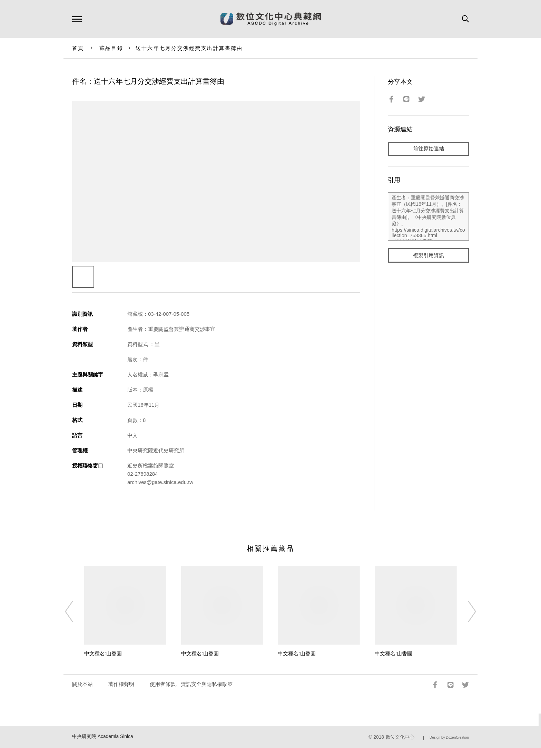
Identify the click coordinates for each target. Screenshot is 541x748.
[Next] (466, 611)
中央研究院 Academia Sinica (102, 736)
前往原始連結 (428, 149)
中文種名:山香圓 (103, 653)
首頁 (78, 48)
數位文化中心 (399, 737)
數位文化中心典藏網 (270, 19)
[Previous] (75, 611)
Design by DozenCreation (449, 737)
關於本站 (82, 684)
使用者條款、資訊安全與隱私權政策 (191, 684)
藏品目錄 (111, 48)
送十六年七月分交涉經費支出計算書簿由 (189, 48)
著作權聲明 (121, 684)
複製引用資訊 (428, 256)
